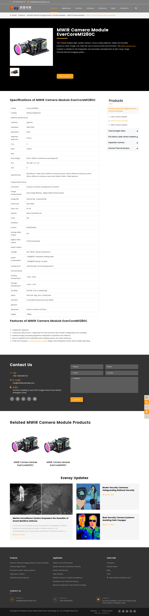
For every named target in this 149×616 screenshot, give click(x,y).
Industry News (112, 567)
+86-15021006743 (18, 2)
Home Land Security (60, 570)
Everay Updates (74, 478)
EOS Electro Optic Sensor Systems (122, 136)
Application (66, 8)
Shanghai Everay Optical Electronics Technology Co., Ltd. (41, 611)
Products (54, 8)
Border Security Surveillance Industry (67, 567)
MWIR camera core (128, 46)
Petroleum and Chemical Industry (65, 581)
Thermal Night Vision (116, 131)
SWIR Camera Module (119, 125)
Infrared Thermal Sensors (118, 148)
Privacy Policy (107, 611)
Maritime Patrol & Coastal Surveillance (67, 578)
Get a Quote (65, 76)
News (113, 8)
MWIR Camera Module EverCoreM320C (25, 464)
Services (78, 8)
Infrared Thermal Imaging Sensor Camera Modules (46, 15)
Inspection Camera (116, 142)
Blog (108, 570)
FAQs (109, 574)
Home (14, 15)
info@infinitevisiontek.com (40, 2)
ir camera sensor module (37, 341)
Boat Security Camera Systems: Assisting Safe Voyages (118, 519)
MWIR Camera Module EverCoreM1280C (101, 15)
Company (90, 8)
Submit (77, 399)
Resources (103, 8)
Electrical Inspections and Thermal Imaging (69, 585)
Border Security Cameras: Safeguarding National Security (118, 489)
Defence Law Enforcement (63, 563)
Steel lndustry (58, 574)
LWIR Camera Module (119, 117)
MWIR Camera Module (75, 15)
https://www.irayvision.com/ (119, 578)
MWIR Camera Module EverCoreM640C (58, 464)
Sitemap (93, 611)
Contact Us (124, 8)
